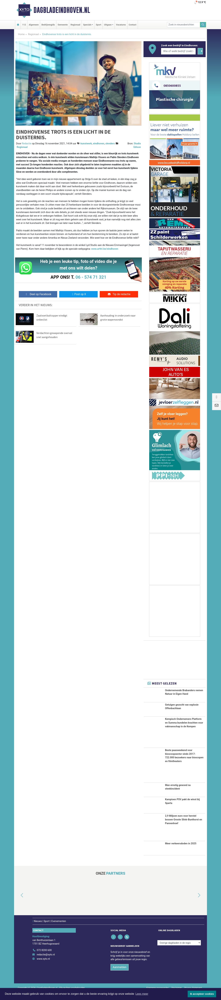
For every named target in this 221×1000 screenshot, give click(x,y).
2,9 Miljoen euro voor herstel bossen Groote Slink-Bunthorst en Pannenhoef (183, 827)
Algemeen (34, 24)
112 (24, 24)
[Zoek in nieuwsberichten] (183, 24)
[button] (18, 903)
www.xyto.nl (43, 966)
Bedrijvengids (48, 24)
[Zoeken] (203, 24)
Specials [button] (87, 24)
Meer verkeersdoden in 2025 (180, 851)
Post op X (78, 294)
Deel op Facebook (38, 294)
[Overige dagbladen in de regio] (179, 950)
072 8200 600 (44, 958)
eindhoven (98, 143)
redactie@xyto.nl (46, 962)
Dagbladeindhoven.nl (62, 10)
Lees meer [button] (141, 993)
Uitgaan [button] (108, 24)
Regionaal (75, 24)
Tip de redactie (118, 294)
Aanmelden (119, 975)
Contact (132, 24)
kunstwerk (86, 143)
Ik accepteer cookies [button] (202, 994)
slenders (110, 143)
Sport (98, 24)
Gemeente (63, 24)
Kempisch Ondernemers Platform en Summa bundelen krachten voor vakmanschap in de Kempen (184, 731)
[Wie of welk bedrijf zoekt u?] (178, 51)
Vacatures (121, 24)
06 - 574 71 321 (90, 277)
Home (21, 34)
